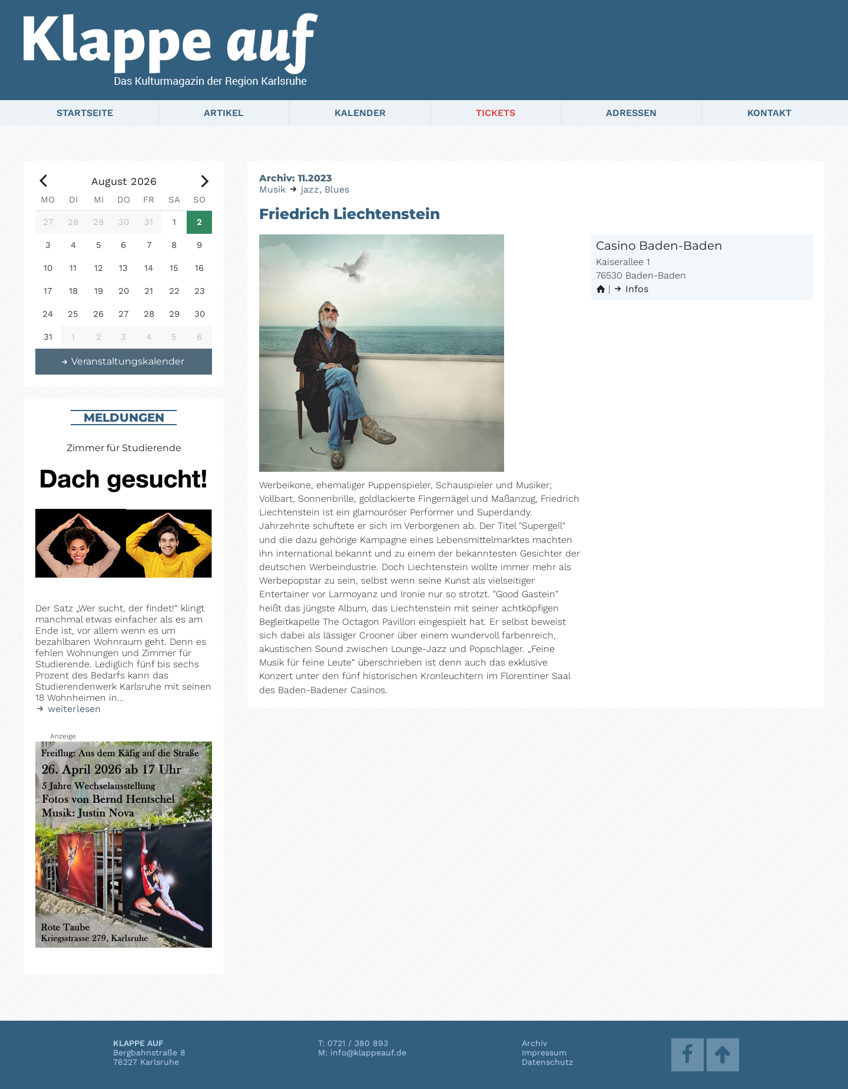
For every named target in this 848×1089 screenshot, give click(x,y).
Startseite (85, 112)
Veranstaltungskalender (122, 361)
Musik (272, 189)
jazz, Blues (325, 189)
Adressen (631, 112)
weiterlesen (68, 708)
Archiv (534, 1043)
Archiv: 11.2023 (295, 178)
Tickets (495, 112)
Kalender (360, 112)
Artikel (224, 112)
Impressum (544, 1052)
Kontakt (769, 112)
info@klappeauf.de (368, 1052)
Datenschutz (547, 1062)
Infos (630, 288)
